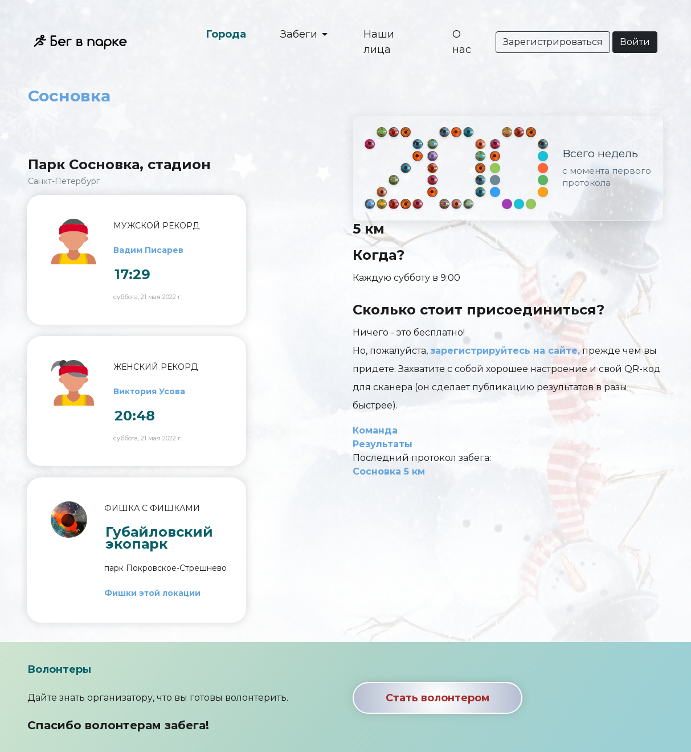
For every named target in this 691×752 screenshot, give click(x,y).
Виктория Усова (149, 391)
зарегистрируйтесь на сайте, (505, 350)
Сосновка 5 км (389, 471)
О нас (461, 42)
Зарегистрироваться (553, 41)
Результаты (382, 444)
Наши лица (378, 42)
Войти (635, 41)
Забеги (300, 34)
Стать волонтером (437, 698)
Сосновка (69, 95)
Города (226, 34)
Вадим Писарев (148, 250)
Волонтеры (59, 669)
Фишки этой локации (152, 593)
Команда (375, 430)
